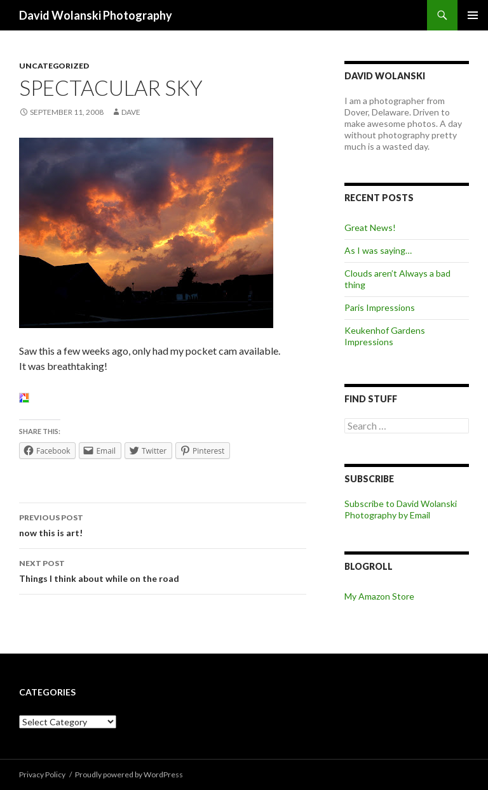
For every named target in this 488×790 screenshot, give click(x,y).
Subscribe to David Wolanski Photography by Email (400, 509)
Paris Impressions (379, 307)
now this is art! (162, 524)
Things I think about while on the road (162, 570)
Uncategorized (54, 65)
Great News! (370, 227)
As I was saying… (378, 250)
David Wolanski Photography (95, 15)
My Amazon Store (379, 596)
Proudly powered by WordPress (129, 774)
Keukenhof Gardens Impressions (384, 336)
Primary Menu (473, 15)
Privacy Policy (42, 774)
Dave (130, 112)
